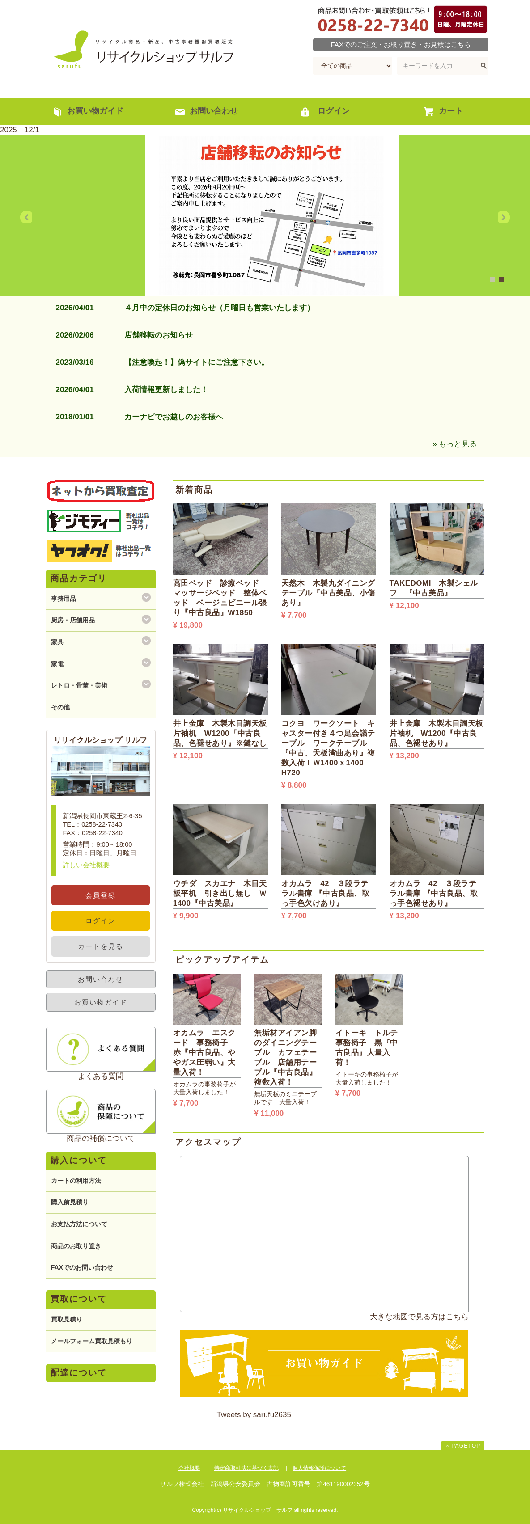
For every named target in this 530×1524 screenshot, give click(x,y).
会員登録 (100, 895)
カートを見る (100, 946)
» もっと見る (454, 444)
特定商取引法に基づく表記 (246, 1468)
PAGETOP (465, 1446)
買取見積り (66, 1319)
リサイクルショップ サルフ (140, 49)
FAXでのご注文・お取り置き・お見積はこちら (401, 44)
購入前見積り (70, 1202)
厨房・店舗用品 (73, 620)
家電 (57, 663)
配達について (79, 1372)
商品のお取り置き (76, 1246)
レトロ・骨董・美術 (79, 685)
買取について (79, 1299)
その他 (60, 707)
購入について (79, 1160)
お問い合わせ (100, 979)
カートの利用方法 (76, 1180)
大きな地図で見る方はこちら (419, 1317)
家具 (57, 642)
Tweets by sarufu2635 (254, 1414)
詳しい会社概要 (86, 865)
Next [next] (497, 217)
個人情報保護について (319, 1468)
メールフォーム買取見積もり (91, 1341)
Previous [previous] (33, 217)
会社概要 (189, 1468)
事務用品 (63, 598)
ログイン (100, 921)
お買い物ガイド (100, 1002)
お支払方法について (79, 1224)
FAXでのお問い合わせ (82, 1267)
